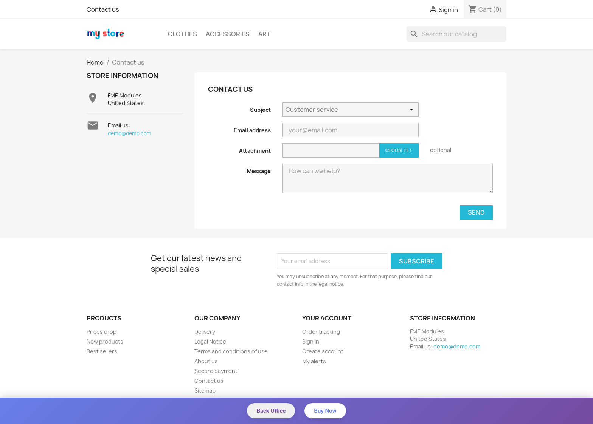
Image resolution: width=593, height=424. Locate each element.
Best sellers (102, 351)
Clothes (182, 34)
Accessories (228, 34)
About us (206, 361)
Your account (326, 318)
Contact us (103, 9)
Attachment (255, 150)
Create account (322, 351)
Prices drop (101, 331)
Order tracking (321, 331)
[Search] (456, 34)
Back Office (271, 410)
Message (259, 171)
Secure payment (216, 370)
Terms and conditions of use (231, 351)
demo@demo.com (129, 133)
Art (264, 34)
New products (105, 341)
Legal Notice (210, 341)
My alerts (314, 361)
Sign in (310, 341)
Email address (252, 130)
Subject (260, 109)
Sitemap (205, 390)
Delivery (204, 331)
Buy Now (325, 410)
